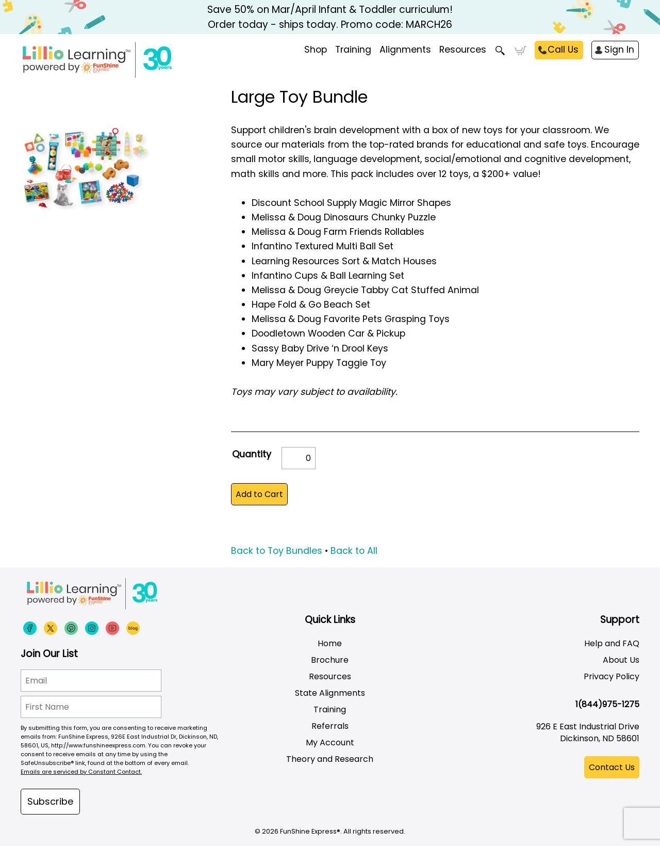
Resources (462, 49)
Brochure (330, 660)
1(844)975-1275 (607, 704)
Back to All (354, 551)
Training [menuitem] (353, 49)
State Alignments (330, 693)
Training (330, 709)
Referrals (330, 726)
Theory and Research (329, 759)
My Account (330, 742)
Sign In (619, 49)
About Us (621, 660)
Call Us (563, 49)
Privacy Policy (611, 676)
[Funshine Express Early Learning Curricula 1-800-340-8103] (118, 60)
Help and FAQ (611, 643)
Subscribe (50, 801)
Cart (520, 50)
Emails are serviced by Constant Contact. (81, 772)
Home (330, 643)
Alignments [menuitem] (405, 49)
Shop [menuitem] (315, 49)
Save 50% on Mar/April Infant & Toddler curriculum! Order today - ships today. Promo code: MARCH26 (330, 17)
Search (500, 50)
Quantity (251, 454)
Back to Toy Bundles (276, 551)
